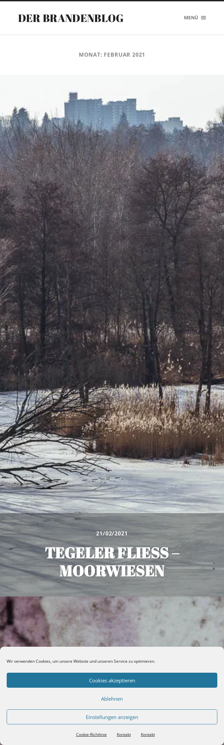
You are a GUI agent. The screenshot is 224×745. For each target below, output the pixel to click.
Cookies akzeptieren (112, 680)
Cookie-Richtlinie (91, 734)
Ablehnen (112, 698)
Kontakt (124, 734)
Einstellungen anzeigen (112, 717)
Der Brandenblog (71, 18)
